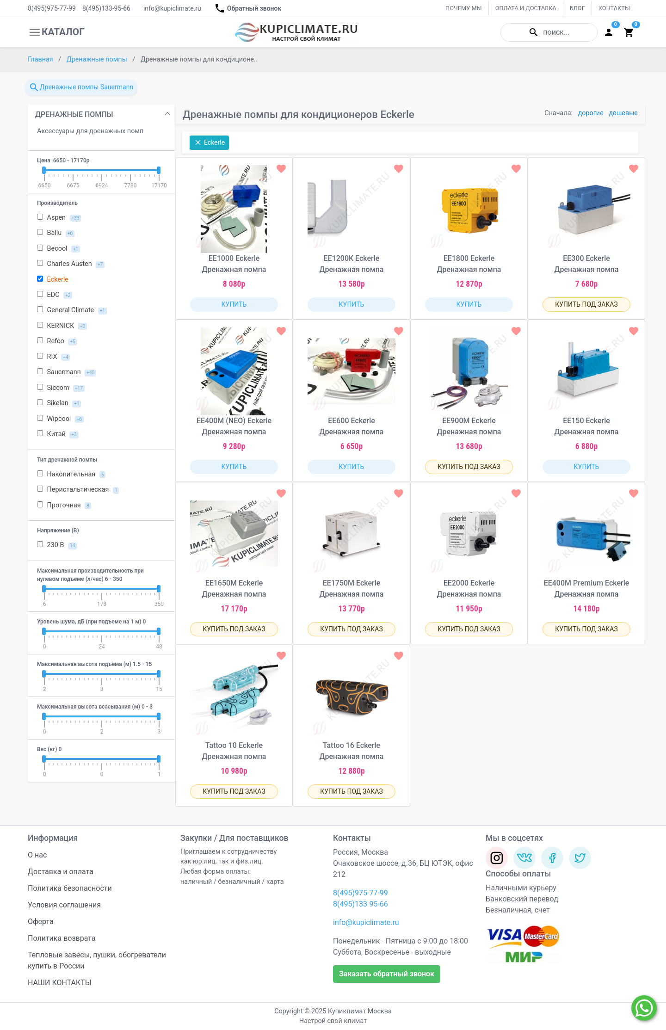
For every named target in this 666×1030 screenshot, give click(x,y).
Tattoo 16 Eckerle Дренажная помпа (352, 751)
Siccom (61, 388)
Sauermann (66, 372)
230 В (57, 545)
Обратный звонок (248, 8)
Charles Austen (71, 264)
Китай (58, 434)
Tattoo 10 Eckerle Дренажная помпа (234, 751)
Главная (41, 59)
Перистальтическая (78, 490)
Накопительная (71, 474)
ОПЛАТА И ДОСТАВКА (525, 8)
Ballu (55, 233)
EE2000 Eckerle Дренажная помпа (469, 588)
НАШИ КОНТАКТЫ (60, 982)
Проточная (64, 505)
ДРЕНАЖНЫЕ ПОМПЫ (74, 114)
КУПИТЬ (234, 304)
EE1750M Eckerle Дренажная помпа (352, 588)
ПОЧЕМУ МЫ (463, 8)
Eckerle (52, 280)
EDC (54, 295)
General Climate (72, 310)
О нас (37, 855)
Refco (57, 341)
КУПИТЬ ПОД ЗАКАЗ (586, 304)
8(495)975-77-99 (52, 8)
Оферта (41, 921)
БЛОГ (577, 8)
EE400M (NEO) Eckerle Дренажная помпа (234, 426)
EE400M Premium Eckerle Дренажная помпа (586, 588)
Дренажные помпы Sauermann (81, 87)
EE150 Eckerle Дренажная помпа (587, 426)
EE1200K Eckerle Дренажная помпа (352, 264)
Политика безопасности (70, 888)
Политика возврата (62, 938)
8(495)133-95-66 (106, 8)
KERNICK (62, 326)
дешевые (623, 113)
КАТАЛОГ (56, 32)
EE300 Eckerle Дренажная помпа (587, 264)
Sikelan (59, 403)
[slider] (44, 170)
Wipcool (60, 419)
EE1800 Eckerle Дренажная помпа (469, 264)
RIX (53, 357)
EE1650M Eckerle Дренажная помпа (234, 588)
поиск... (548, 32)
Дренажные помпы (98, 59)
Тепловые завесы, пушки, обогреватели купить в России (97, 960)
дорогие (591, 113)
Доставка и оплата (60, 871)
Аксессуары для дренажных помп (90, 131)
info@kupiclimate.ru (172, 8)
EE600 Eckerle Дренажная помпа (352, 426)
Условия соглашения (64, 904)
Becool (58, 249)
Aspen (59, 218)
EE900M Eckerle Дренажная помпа (469, 426)
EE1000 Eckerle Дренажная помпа (234, 264)
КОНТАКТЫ (614, 8)
